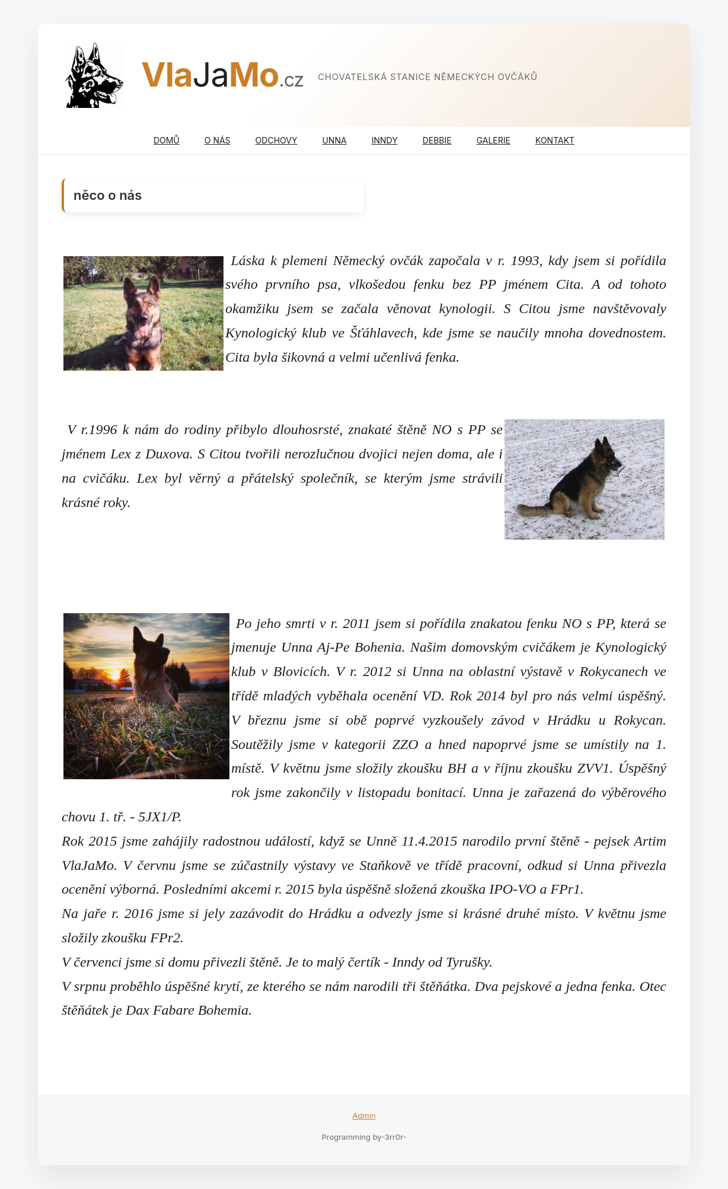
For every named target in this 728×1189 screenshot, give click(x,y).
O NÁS (218, 140)
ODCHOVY (277, 140)
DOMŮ (167, 140)
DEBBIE (437, 140)
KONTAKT (554, 140)
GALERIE (493, 140)
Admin (363, 1115)
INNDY (385, 140)
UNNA (334, 140)
